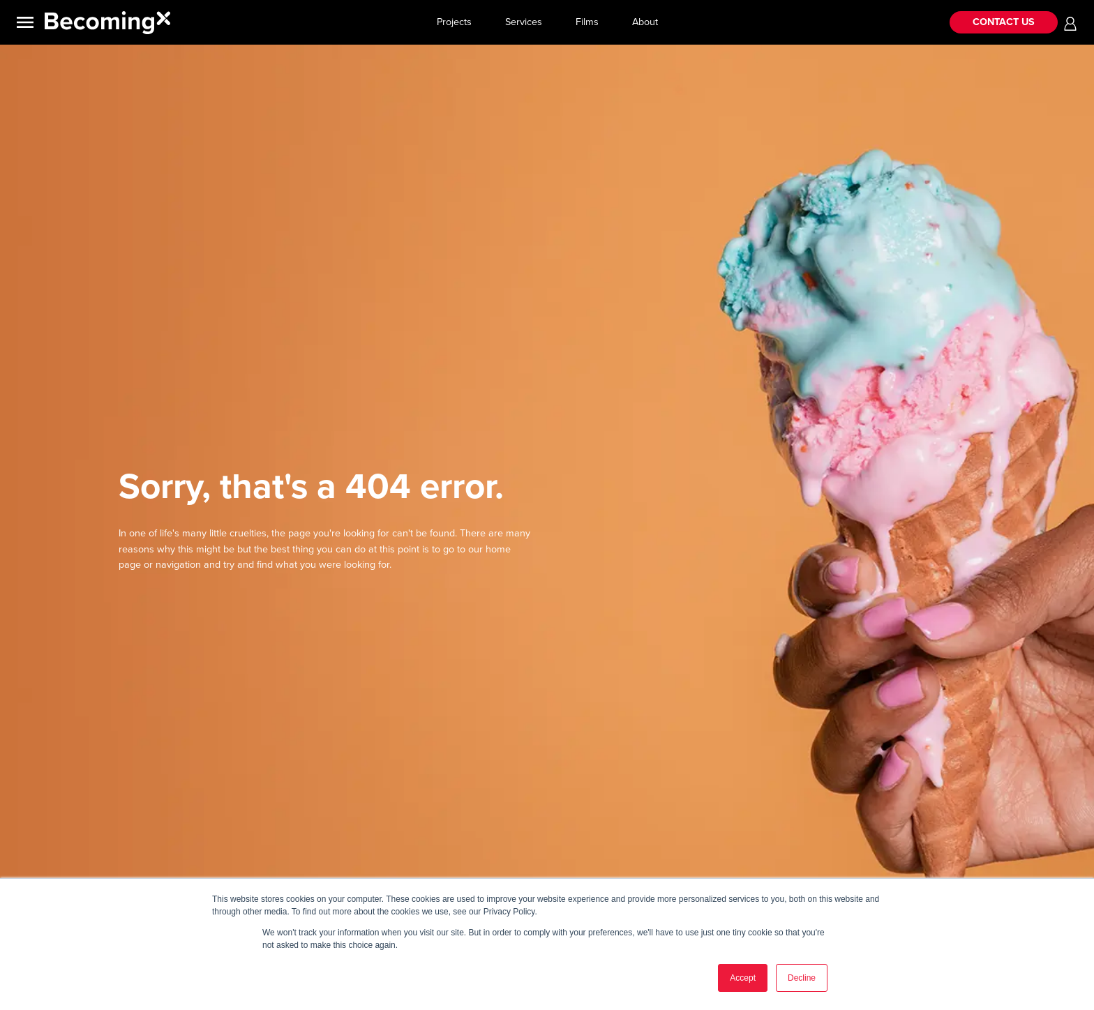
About (645, 22)
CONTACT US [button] (1004, 22)
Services (523, 22)
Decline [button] (802, 978)
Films (587, 22)
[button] (1070, 23)
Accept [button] (743, 978)
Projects (454, 22)
